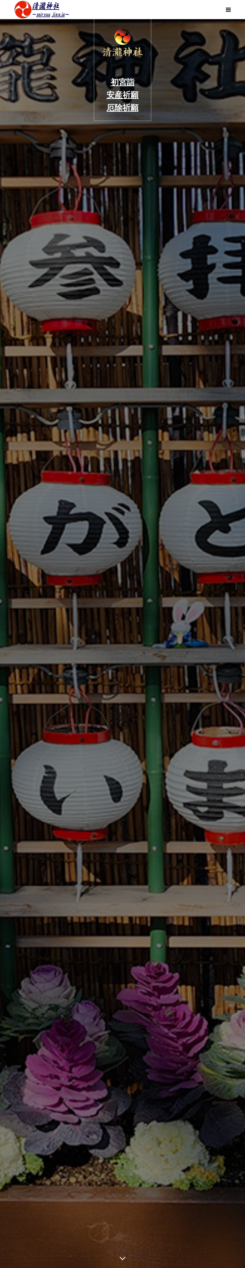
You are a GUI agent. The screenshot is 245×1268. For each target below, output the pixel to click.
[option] (122, 643)
